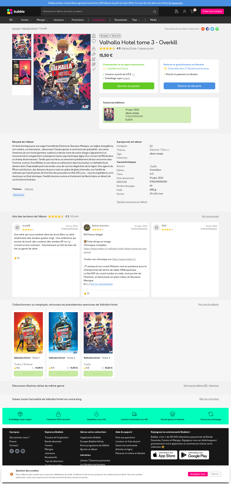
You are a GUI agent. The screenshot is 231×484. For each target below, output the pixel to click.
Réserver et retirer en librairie (130, 454)
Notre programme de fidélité (94, 446)
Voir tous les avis (210, 217)
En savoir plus (176, 3)
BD (13, 20)
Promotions (78, 20)
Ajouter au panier (128, 86)
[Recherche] (96, 11)
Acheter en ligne (124, 450)
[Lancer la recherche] (155, 12)
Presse (12, 442)
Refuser (215, 474)
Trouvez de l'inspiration (57, 438)
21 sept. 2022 (141, 227)
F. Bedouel (27, 365)
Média (155, 20)
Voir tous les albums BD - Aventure (201, 386)
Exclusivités (99, 20)
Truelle (153, 167)
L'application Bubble (90, 438)
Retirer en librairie (189, 86)
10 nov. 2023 (72, 227)
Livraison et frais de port (128, 442)
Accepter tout (197, 474)
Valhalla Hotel (29, 29)
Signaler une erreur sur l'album (132, 202)
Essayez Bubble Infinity (92, 442)
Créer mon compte (212, 11)
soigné (126, 79)
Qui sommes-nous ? (19, 438)
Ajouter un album (88, 450)
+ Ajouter (28, 189)
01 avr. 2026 (211, 227)
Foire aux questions (125, 438)
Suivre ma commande (126, 446)
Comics (26, 20)
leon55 (26, 226)
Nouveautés (121, 20)
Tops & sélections (54, 462)
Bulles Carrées (100, 226)
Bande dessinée (53, 442)
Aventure (154, 150)
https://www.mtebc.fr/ (124, 260)
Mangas (42, 20)
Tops (136, 20)
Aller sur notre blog (209, 399)
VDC (164, 226)
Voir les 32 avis (129, 49)
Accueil (16, 29)
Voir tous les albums (208, 305)
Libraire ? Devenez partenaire (95, 461)
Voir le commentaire (101, 284)
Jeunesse (60, 20)
